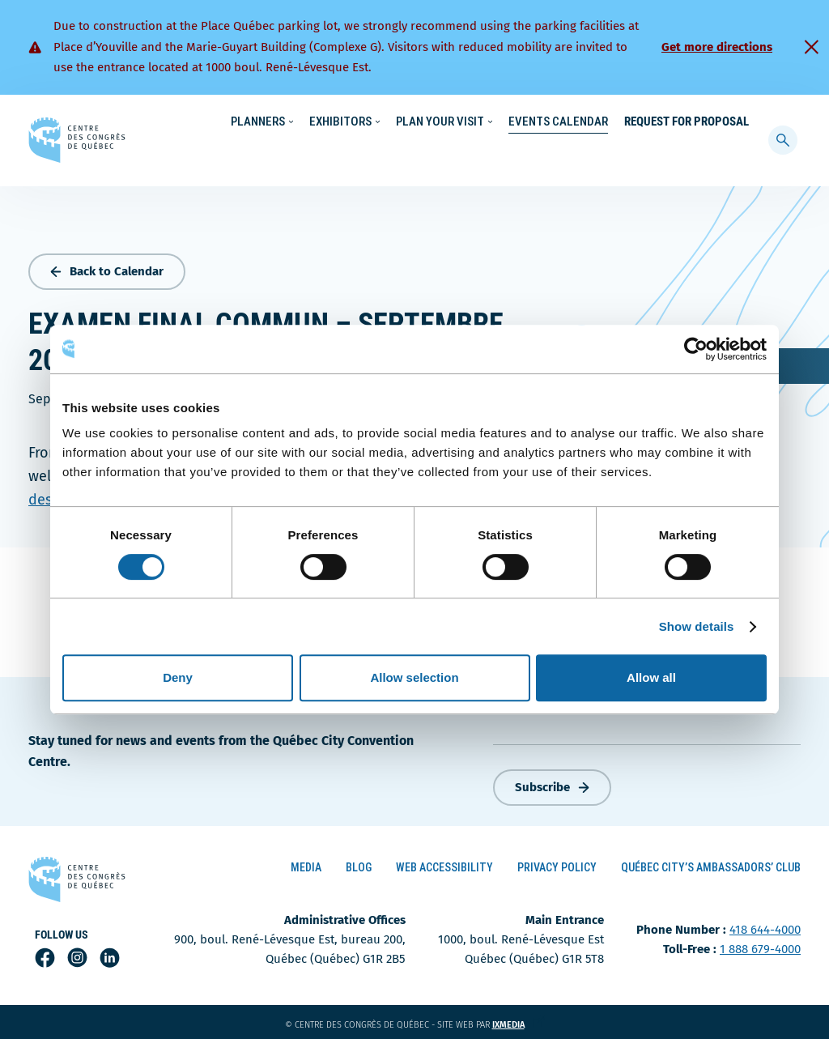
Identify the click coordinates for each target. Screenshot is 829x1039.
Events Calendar (558, 154)
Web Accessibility (444, 864)
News (596, 122)
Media (306, 864)
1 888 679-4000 (760, 946)
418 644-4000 (765, 926)
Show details (696, 626)
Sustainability (531, 122)
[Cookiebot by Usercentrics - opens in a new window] (696, 349)
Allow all (651, 677)
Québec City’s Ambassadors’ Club (711, 864)
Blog (359, 864)
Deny (178, 677)
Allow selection (414, 677)
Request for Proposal (686, 154)
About (641, 122)
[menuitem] (742, 120)
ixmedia (518, 1021)
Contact (695, 122)
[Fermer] (811, 47)
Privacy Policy (557, 864)
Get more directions (716, 47)
